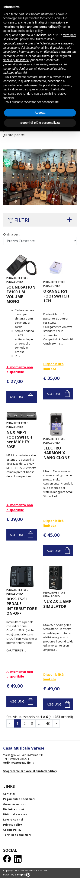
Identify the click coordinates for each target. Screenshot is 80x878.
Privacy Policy (12, 824)
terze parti (69, 35)
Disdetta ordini (13, 809)
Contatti (9, 794)
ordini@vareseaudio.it (18, 763)
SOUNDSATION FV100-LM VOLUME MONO (20, 294)
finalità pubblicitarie (16, 60)
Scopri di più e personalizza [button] (40, 122)
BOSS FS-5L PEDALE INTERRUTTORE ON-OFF (21, 606)
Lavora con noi (13, 819)
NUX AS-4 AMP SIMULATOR (57, 604)
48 (48, 723)
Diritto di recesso (15, 814)
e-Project (22, 874)
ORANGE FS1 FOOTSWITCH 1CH (56, 296)
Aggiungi (21, 396)
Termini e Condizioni (17, 835)
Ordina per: (11, 234)
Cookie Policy (12, 830)
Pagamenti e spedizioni (19, 799)
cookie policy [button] (34, 30)
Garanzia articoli (14, 804)
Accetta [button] (40, 112)
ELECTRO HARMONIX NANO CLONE (56, 453)
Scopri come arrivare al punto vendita (30, 771)
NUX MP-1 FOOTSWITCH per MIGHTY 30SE (19, 439)
